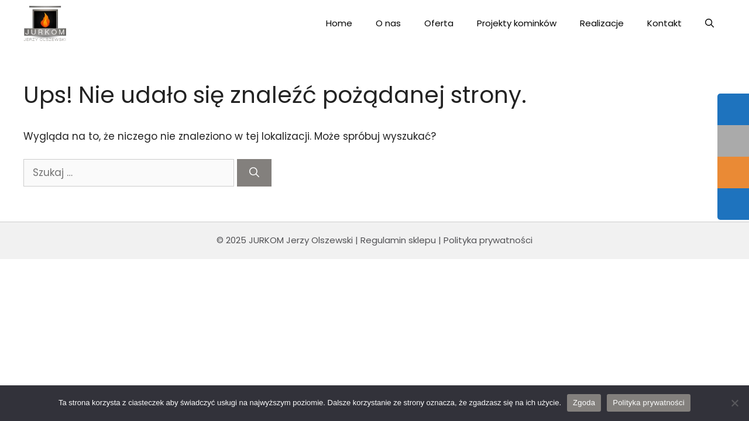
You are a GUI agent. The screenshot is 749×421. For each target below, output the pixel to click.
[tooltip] (733, 109)
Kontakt (664, 23)
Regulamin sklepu (398, 240)
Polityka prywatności (488, 240)
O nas (388, 23)
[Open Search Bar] (709, 23)
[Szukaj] (254, 173)
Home (339, 23)
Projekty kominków (516, 23)
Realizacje (602, 23)
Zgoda (584, 402)
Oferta (438, 23)
